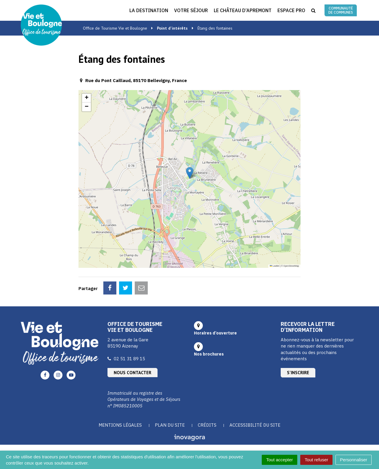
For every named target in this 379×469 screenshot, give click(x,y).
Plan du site (170, 425)
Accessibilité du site (254, 425)
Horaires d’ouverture (215, 333)
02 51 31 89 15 (129, 358)
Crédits (207, 425)
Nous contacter (132, 372)
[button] (189, 173)
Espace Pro (291, 10)
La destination (148, 10)
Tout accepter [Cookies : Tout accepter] (279, 459)
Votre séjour (191, 10)
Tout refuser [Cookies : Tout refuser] (316, 459)
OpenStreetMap (291, 266)
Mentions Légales (120, 425)
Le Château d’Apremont (243, 10)
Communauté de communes (340, 10)
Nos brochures (209, 354)
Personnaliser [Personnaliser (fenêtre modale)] (353, 459)
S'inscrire (298, 372)
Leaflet (274, 266)
